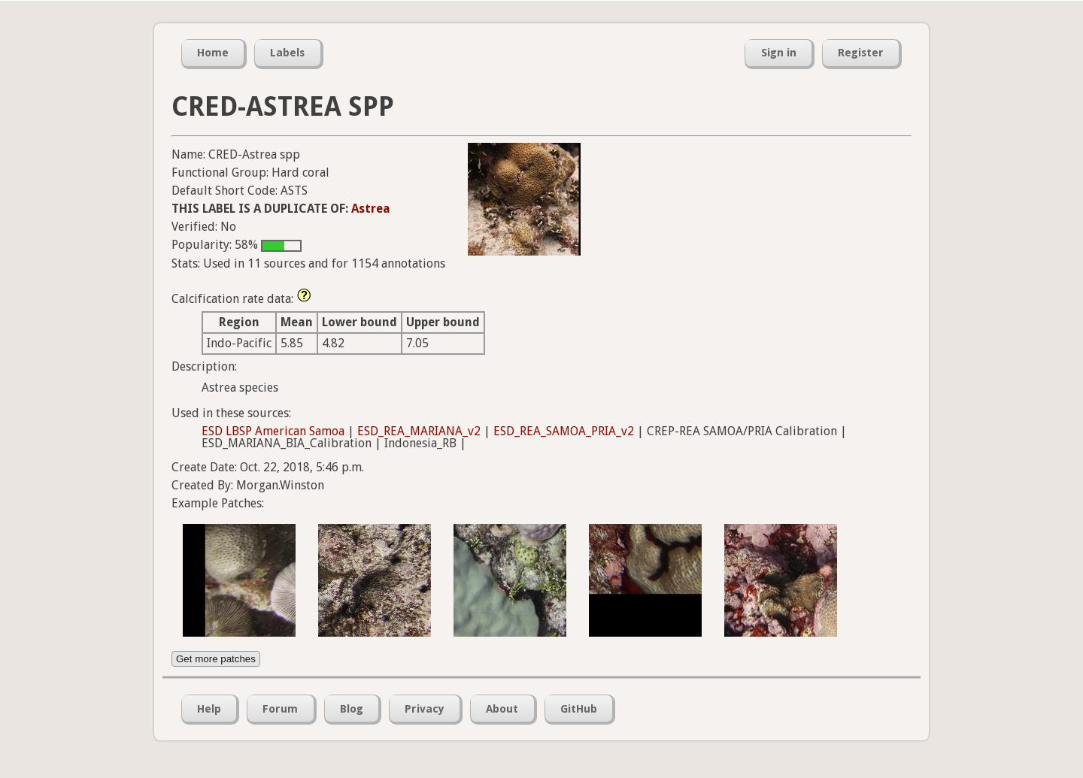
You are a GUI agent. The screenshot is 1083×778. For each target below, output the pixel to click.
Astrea (370, 208)
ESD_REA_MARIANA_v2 (419, 431)
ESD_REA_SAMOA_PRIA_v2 (563, 431)
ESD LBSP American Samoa (273, 431)
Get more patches (216, 658)
